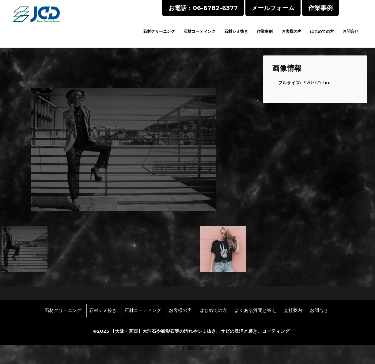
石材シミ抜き (236, 31)
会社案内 (293, 310)
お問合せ (350, 31)
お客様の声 (291, 31)
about (20, 64)
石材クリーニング (159, 31)
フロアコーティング (160, 348)
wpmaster (75, 80)
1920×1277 (313, 82)
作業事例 (265, 31)
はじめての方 (322, 31)
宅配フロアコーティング (210, 348)
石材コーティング (199, 31)
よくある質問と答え (255, 310)
